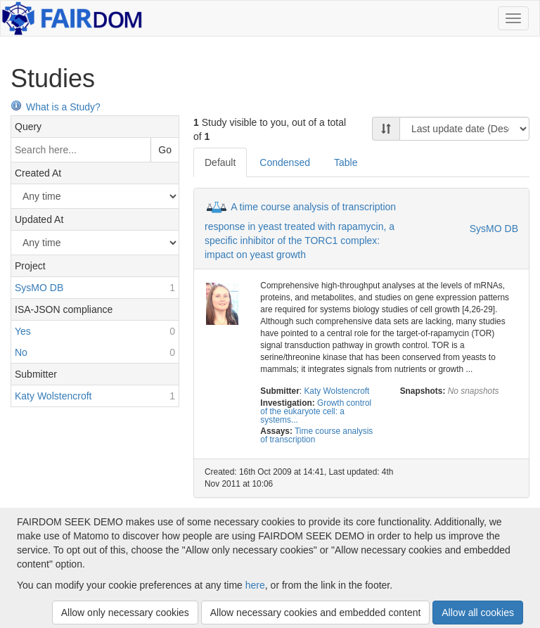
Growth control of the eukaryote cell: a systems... (315, 411)
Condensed (284, 162)
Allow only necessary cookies (125, 612)
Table (345, 162)
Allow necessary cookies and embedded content (315, 612)
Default (220, 162)
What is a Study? (56, 107)
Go (165, 149)
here (255, 585)
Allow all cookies (478, 612)
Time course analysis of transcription (316, 435)
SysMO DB (494, 228)
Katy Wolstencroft (336, 391)
